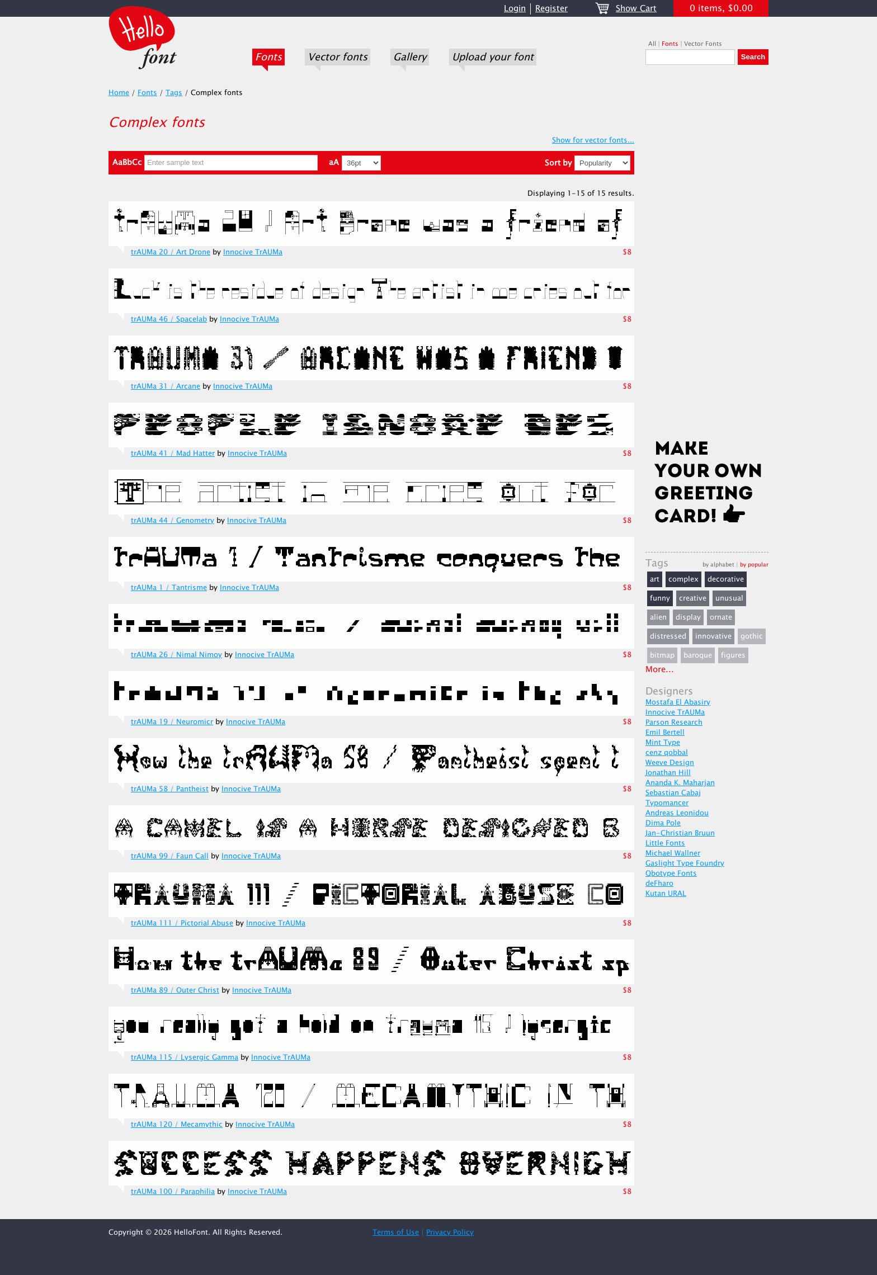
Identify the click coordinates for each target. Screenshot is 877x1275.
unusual (729, 598)
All (652, 44)
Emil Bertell (665, 732)
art (654, 579)
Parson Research (673, 722)
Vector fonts (337, 57)
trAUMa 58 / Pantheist (170, 789)
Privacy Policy (450, 1232)
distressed (668, 636)
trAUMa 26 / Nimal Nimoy (176, 654)
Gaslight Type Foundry (684, 863)
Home (119, 92)
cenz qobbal (666, 752)
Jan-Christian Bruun (680, 833)
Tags (174, 92)
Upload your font (493, 57)
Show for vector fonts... (593, 140)
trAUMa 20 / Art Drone (170, 252)
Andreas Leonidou (677, 813)
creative (692, 598)
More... (659, 669)
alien (658, 617)
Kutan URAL (665, 893)
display (688, 617)
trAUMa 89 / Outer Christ (175, 990)
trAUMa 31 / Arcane (165, 386)
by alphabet (718, 564)
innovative (713, 636)
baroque (697, 655)
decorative (726, 579)
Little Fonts (665, 843)
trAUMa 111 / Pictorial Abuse (182, 923)
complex (683, 579)
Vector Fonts (703, 44)
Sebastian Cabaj (673, 793)
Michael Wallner (672, 853)
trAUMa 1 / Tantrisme (169, 587)
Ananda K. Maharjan (680, 782)
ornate (721, 617)
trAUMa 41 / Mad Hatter (173, 453)
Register (551, 8)
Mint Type (662, 742)
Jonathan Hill (668, 772)
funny (660, 598)
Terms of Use (396, 1232)
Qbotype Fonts (671, 873)
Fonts (268, 57)
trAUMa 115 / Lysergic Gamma (184, 1057)
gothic (752, 636)
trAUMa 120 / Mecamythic (177, 1124)
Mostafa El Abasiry (677, 702)
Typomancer (667, 803)
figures (733, 655)
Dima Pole (663, 823)
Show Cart (636, 8)
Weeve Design (669, 762)
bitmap (662, 655)
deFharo (659, 883)
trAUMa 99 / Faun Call (170, 856)
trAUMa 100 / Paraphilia (173, 1191)
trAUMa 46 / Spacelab (169, 319)
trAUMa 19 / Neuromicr (172, 722)
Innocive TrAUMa (252, 252)
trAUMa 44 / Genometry (172, 520)
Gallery (409, 57)
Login (515, 8)
